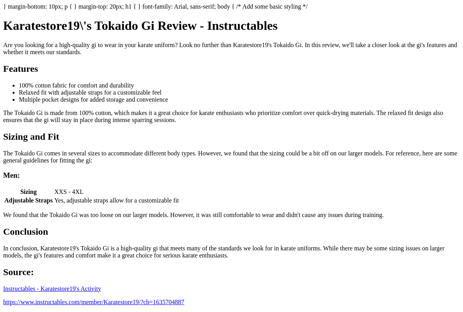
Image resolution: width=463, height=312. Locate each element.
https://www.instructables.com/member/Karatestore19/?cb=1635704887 (93, 302)
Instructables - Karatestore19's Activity (52, 288)
